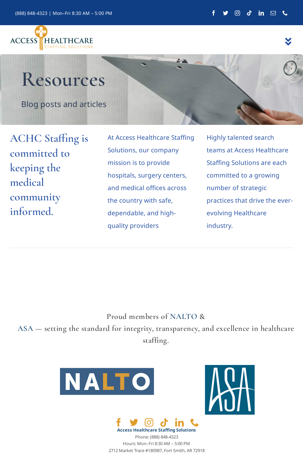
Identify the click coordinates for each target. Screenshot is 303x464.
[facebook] (213, 13)
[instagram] (237, 13)
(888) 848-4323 (31, 13)
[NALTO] (107, 368)
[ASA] (230, 368)
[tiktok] (249, 13)
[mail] (273, 13)
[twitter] (225, 13)
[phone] (285, 13)
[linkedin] (261, 13)
